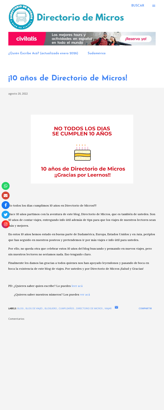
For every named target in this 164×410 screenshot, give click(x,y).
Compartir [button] (145, 308)
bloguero (51, 308)
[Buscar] (137, 6)
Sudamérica (97, 53)
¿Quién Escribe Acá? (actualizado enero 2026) (43, 53)
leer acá (77, 286)
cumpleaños (67, 308)
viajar (108, 308)
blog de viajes (34, 308)
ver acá (85, 294)
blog (20, 308)
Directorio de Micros (89, 308)
